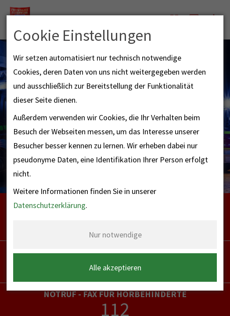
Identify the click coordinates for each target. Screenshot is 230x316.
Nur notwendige (115, 235)
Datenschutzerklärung (49, 205)
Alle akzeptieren (115, 267)
